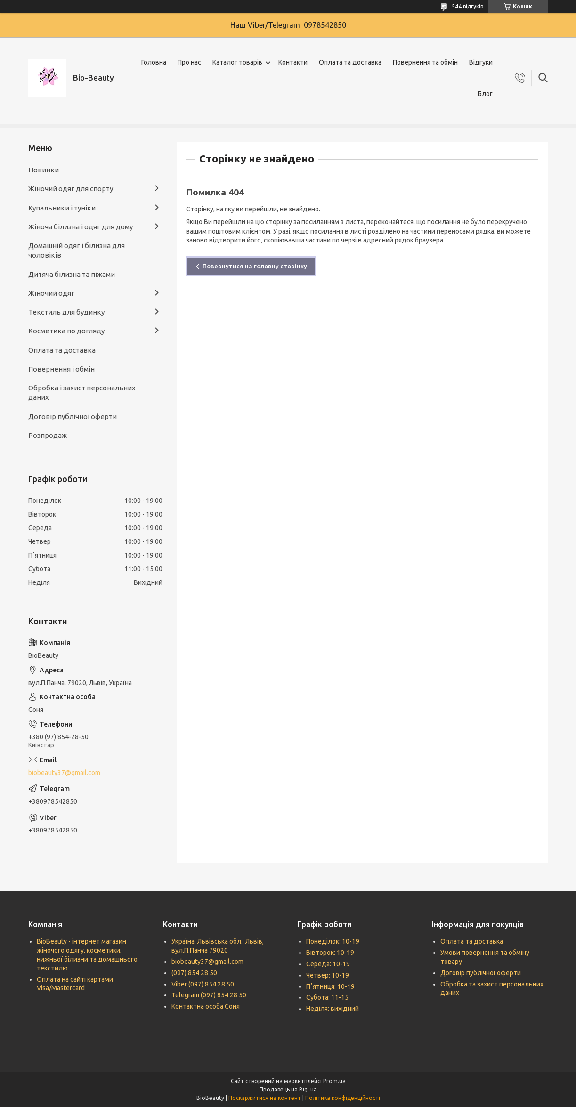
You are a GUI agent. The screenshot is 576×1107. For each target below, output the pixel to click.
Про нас (189, 62)
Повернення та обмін (425, 62)
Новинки (43, 170)
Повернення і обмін (61, 369)
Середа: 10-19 (328, 964)
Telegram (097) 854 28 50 (208, 995)
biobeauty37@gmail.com (64, 772)
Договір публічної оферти (72, 416)
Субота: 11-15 (327, 997)
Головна (153, 62)
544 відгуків (467, 6)
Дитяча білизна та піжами (71, 274)
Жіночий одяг (51, 293)
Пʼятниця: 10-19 (330, 986)
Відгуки (481, 62)
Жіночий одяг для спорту (70, 189)
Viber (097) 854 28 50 (202, 984)
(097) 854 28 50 (194, 973)
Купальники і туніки (62, 208)
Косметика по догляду (66, 331)
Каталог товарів (237, 62)
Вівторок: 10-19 (330, 952)
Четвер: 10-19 (327, 975)
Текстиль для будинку (66, 312)
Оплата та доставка (350, 62)
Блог (485, 93)
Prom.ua (334, 1081)
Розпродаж (47, 435)
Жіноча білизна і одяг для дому (80, 227)
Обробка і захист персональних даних (82, 392)
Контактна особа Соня (205, 1006)
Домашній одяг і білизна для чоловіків (76, 250)
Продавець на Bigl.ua (288, 1089)
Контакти (293, 62)
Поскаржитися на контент (264, 1098)
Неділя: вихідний (332, 1008)
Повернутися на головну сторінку (255, 266)
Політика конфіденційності (342, 1098)
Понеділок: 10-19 (332, 941)
